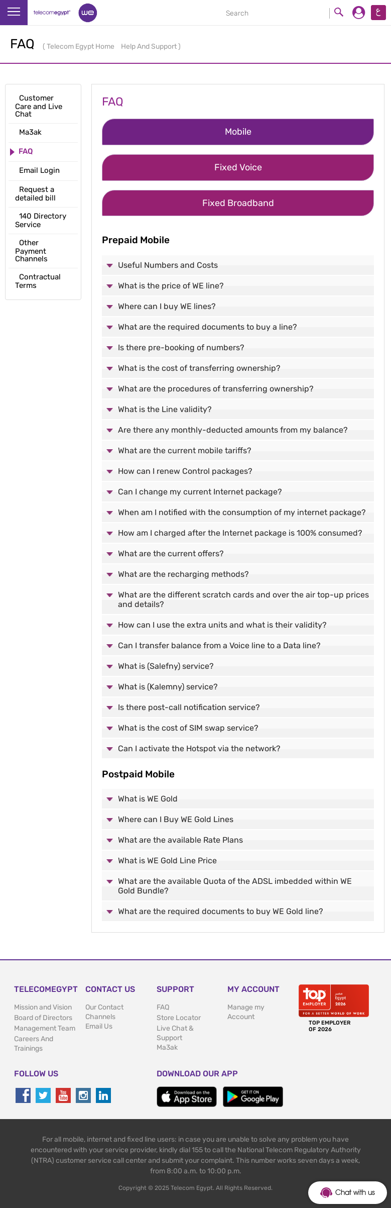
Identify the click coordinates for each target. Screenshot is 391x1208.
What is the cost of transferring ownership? (199, 368)
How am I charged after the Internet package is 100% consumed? (240, 533)
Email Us (98, 1026)
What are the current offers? (171, 553)
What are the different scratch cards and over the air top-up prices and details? (243, 599)
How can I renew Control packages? (185, 471)
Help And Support (149, 46)
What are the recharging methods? (183, 574)
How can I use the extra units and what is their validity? (222, 625)
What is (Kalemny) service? (168, 686)
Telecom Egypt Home (81, 46)
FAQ (163, 1007)
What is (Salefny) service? (166, 666)
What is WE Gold (148, 798)
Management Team (44, 1028)
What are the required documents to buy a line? (207, 327)
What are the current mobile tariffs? (184, 450)
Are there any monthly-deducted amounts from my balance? (233, 430)
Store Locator (179, 1018)
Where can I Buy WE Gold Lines (175, 819)
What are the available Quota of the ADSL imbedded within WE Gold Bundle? (235, 885)
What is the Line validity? (165, 409)
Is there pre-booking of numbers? (181, 347)
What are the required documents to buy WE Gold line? (220, 911)
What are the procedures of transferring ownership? (216, 388)
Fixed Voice (238, 167)
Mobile (238, 131)
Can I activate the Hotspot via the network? (199, 748)
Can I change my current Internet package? (200, 491)
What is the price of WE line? (171, 285)
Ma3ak (167, 1047)
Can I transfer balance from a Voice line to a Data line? (219, 645)
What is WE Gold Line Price (167, 860)
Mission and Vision (43, 1007)
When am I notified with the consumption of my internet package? (242, 512)
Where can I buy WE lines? (167, 306)
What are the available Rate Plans (180, 840)
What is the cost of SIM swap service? (188, 728)
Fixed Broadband (238, 203)
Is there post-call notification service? (189, 707)
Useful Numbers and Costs (168, 265)
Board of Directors (43, 1018)
